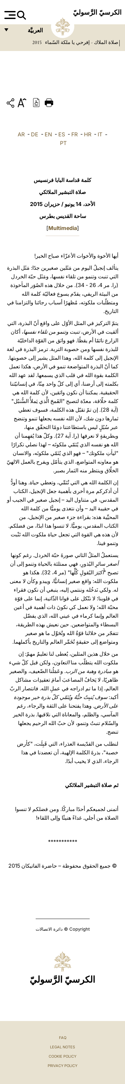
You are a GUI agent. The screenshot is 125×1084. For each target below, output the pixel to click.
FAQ (62, 1037)
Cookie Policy (62, 1056)
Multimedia (62, 228)
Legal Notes (62, 1047)
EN (48, 134)
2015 (37, 42)
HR (87, 134)
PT (63, 143)
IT (100, 134)
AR (21, 134)
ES (61, 134)
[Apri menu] (9, 15)
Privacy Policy (62, 1065)
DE (34, 134)
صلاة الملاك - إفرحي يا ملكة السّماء (81, 42)
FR (74, 134)
